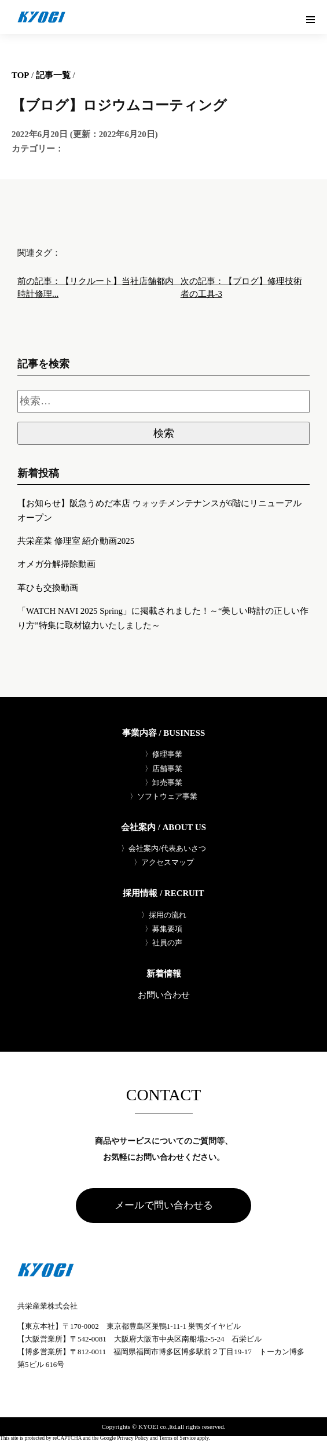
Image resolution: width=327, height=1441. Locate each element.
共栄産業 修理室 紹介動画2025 (75, 541)
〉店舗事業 (163, 768)
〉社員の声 (163, 942)
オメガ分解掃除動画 (56, 564)
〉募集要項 (163, 929)
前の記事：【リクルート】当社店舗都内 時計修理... (99, 287)
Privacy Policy (132, 1438)
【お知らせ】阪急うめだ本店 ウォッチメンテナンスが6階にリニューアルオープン (159, 510)
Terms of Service (177, 1438)
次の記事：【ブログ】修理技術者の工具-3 (241, 287)
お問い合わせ (164, 995)
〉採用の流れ (163, 915)
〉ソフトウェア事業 (163, 796)
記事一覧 (53, 75)
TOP (20, 75)
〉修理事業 (163, 754)
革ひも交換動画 (47, 587)
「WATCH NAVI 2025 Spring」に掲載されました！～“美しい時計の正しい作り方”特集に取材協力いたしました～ (163, 618)
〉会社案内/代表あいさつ (163, 848)
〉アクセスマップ (164, 862)
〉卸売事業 (163, 782)
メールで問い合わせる (164, 1205)
